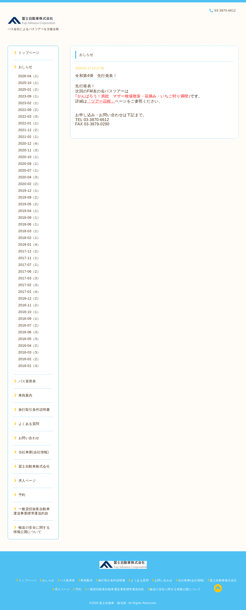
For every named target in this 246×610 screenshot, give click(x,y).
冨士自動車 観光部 (112, 603)
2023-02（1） (29, 103)
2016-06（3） (29, 332)
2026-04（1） (29, 76)
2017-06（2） (29, 271)
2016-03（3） (29, 352)
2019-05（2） (29, 204)
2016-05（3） (29, 339)
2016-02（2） (29, 359)
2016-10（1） (29, 312)
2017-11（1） (29, 258)
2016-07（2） (29, 325)
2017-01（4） (29, 292)
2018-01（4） (29, 244)
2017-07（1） (29, 265)
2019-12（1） (29, 191)
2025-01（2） (29, 89)
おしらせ (23, 67)
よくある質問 (26, 424)
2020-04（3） (29, 177)
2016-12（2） (29, 298)
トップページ (26, 53)
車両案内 (23, 395)
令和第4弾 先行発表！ (96, 76)
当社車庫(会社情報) (31, 452)
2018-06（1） (29, 224)
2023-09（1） (29, 96)
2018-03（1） (29, 231)
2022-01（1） (29, 123)
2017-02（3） (29, 285)
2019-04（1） (29, 211)
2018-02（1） (29, 238)
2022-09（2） (29, 110)
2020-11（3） (29, 150)
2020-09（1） (29, 164)
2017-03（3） (29, 278)
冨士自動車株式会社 (32, 466)
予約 (19, 495)
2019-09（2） (29, 197)
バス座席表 (25, 381)
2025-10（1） (29, 83)
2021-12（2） (29, 130)
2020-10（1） (29, 157)
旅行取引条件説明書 (32, 409)
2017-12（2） (29, 251)
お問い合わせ (26, 438)
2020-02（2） (29, 184)
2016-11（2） (29, 305)
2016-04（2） (29, 345)
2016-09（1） (29, 319)
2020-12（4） (29, 143)
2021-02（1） (29, 137)
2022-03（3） (29, 116)
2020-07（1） (29, 170)
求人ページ (25, 480)
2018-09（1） (29, 217)
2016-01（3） (29, 366)
